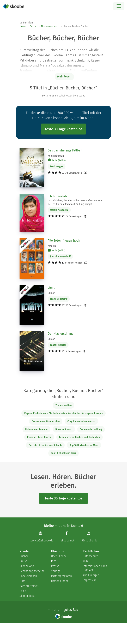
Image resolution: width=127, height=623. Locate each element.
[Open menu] (118, 6)
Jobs (53, 561)
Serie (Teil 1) (56, 250)
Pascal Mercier (58, 345)
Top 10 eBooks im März (63, 453)
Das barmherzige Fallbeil (65, 150)
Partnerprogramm (62, 576)
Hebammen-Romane (36, 429)
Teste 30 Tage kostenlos (63, 129)
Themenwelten (49, 26)
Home (23, 26)
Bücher (33, 26)
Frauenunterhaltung (91, 429)
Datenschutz (90, 556)
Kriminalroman (56, 155)
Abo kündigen (91, 575)
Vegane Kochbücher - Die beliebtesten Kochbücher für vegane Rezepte (63, 413)
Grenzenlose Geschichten (46, 421)
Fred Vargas (56, 166)
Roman (51, 292)
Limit (51, 287)
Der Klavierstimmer (61, 333)
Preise (23, 561)
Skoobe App (27, 566)
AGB (85, 561)
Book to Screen (63, 429)
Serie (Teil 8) (57, 160)
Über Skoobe (59, 556)
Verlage (56, 571)
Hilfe (22, 581)
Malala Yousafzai (59, 210)
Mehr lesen (64, 76)
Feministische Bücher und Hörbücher (79, 437)
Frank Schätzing (59, 298)
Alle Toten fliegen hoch (64, 240)
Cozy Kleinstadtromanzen (81, 421)
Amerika (52, 246)
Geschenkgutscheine (32, 571)
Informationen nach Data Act (95, 568)
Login (23, 591)
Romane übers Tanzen (39, 437)
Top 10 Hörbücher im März (84, 445)
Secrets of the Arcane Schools (45, 445)
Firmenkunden (60, 581)
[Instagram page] (89, 537)
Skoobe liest (27, 595)
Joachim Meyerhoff (60, 256)
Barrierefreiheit (29, 586)
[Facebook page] (67, 537)
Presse (55, 566)
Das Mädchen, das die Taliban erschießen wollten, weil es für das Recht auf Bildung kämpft (75, 202)
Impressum (89, 580)
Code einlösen (28, 576)
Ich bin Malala (58, 196)
